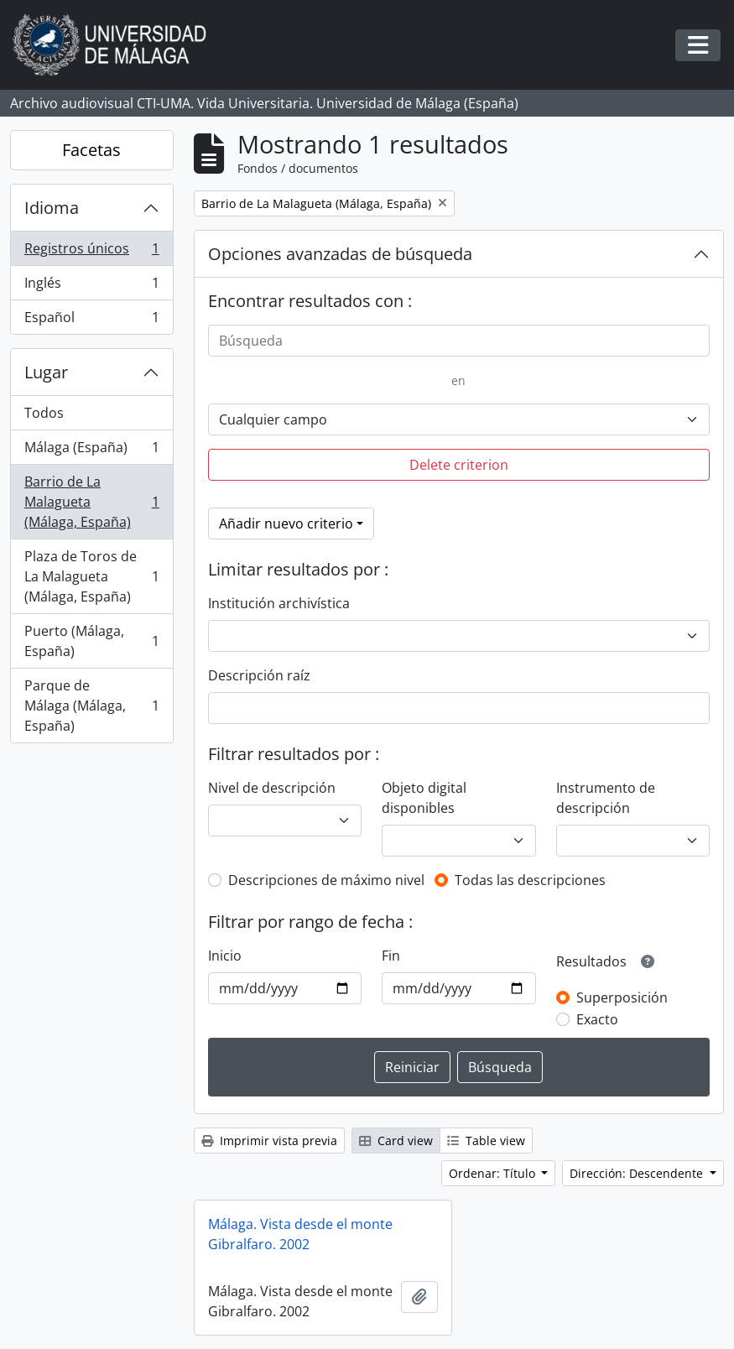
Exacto (597, 1019)
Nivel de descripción (272, 788)
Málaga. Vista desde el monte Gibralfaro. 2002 (300, 1234)
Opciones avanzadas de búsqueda (340, 253)
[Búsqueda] (459, 341)
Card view (396, 1140)
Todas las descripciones (530, 880)
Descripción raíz (259, 675)
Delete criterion (458, 465)
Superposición (622, 997)
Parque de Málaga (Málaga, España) (91, 705)
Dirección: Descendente (638, 1173)
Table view (486, 1140)
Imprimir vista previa (269, 1140)
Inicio (225, 955)
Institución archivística (279, 603)
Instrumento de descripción (605, 798)
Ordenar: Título (494, 1173)
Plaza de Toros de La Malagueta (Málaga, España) (91, 576)
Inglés (91, 286)
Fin (391, 955)
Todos (44, 413)
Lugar (46, 372)
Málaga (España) (91, 451)
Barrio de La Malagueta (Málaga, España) (91, 501)
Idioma (51, 207)
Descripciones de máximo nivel (326, 880)
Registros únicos (91, 252)
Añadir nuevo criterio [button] (286, 523)
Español (91, 320)
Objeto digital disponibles (424, 798)
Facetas (91, 149)
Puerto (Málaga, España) (91, 641)
